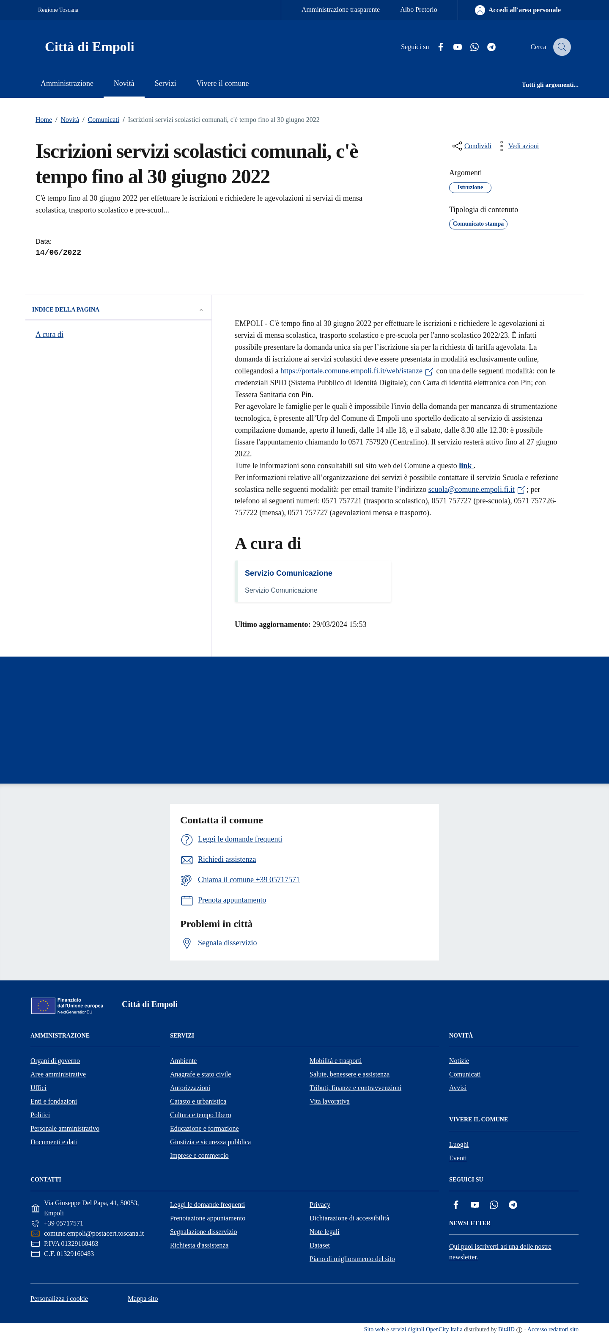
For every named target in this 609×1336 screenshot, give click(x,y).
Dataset (320, 1245)
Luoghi (459, 1144)
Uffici (38, 1087)
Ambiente (183, 1060)
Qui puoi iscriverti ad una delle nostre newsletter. (500, 1252)
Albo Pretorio (418, 9)
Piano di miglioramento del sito (352, 1258)
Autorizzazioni (190, 1087)
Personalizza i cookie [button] (59, 1298)
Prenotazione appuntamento (207, 1218)
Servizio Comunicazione (288, 573)
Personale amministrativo (64, 1128)
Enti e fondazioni (53, 1101)
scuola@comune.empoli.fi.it (477, 489)
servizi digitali (407, 1329)
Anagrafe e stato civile (200, 1074)
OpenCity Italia (444, 1329)
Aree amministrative (58, 1074)
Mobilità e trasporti (336, 1060)
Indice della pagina (118, 309)
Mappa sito (143, 1298)
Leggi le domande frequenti (207, 1204)
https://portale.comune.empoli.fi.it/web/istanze (357, 371)
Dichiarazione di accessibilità (349, 1218)
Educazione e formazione (204, 1128)
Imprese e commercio (199, 1155)
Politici (40, 1114)
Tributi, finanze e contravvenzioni (355, 1087)
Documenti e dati (53, 1142)
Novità (65, 120)
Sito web (374, 1329)
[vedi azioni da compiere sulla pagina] (516, 146)
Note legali (325, 1231)
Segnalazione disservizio (203, 1231)
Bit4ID (506, 1329)
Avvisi (457, 1087)
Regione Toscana (58, 10)
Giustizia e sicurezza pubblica (210, 1142)
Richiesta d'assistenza (199, 1245)
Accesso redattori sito (553, 1329)
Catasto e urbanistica (198, 1101)
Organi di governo (55, 1060)
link (466, 465)
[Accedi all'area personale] (518, 10)
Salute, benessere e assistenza (350, 1074)
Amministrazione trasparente (341, 9)
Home (44, 119)
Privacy (320, 1204)
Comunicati (99, 120)
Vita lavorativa (330, 1101)
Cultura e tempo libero (200, 1114)
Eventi (458, 1158)
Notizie (459, 1060)
